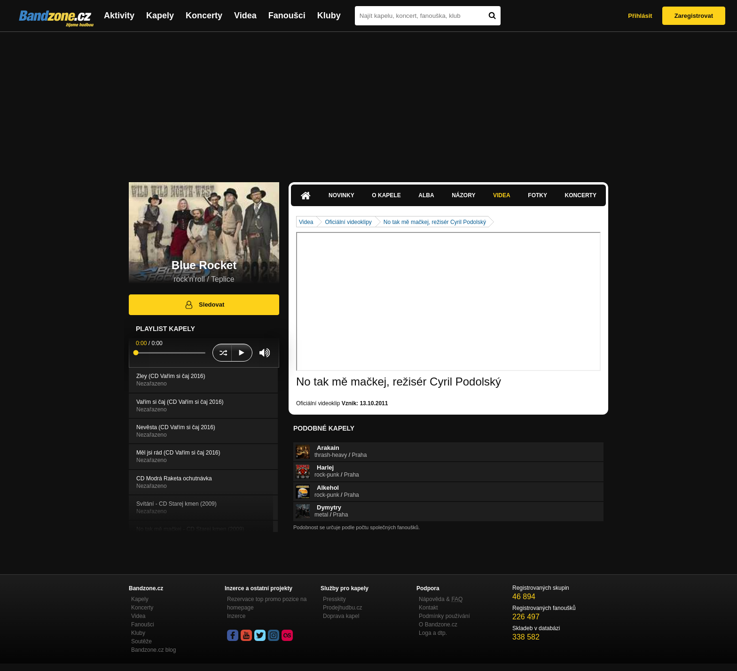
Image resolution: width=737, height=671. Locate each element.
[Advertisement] (368, 102)
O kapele (386, 195)
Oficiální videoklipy (348, 222)
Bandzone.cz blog (153, 650)
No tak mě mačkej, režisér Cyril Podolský (435, 222)
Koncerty (204, 15)
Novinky (341, 195)
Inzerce (236, 616)
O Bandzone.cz (438, 624)
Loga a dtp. (433, 633)
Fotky (537, 195)
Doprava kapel (341, 616)
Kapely (160, 15)
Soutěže (141, 641)
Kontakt (428, 607)
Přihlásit (640, 15)
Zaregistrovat (693, 15)
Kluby (329, 15)
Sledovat (204, 305)
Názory (463, 195)
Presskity (334, 599)
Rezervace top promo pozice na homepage (266, 603)
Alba (426, 195)
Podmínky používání (444, 616)
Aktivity (119, 15)
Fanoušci (287, 15)
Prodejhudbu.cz (342, 607)
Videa (245, 15)
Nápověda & (441, 599)
